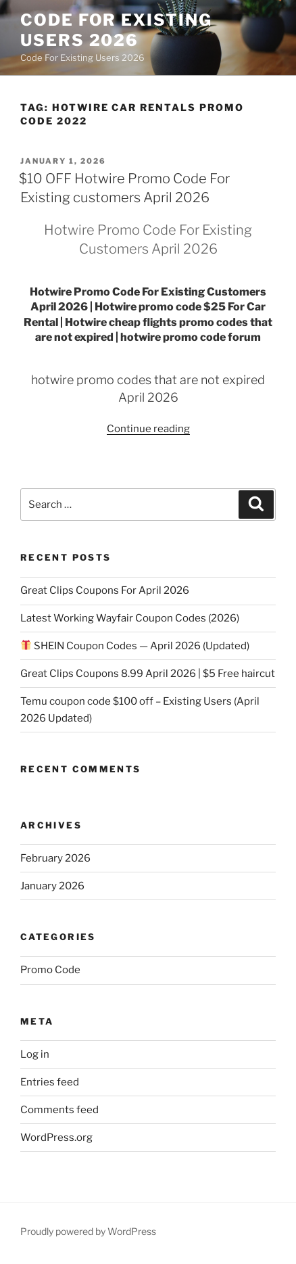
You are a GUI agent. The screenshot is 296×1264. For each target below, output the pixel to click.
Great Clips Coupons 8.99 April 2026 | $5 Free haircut (147, 674)
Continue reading (148, 429)
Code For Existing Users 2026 (116, 30)
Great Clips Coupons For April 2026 (104, 590)
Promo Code (50, 970)
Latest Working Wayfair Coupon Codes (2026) (129, 618)
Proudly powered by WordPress (88, 1231)
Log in (34, 1054)
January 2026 (52, 886)
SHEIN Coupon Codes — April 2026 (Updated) (135, 646)
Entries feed (49, 1082)
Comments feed (59, 1110)
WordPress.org (56, 1137)
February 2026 (55, 858)
